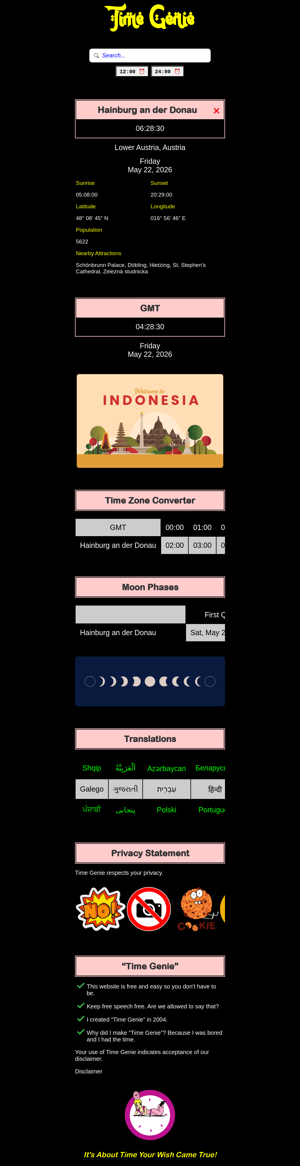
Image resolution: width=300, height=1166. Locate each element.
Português (215, 810)
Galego (92, 789)
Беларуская (215, 768)
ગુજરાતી (125, 789)
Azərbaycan (166, 768)
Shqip (91, 768)
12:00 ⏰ (132, 72)
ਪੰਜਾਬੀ (92, 809)
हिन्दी (215, 789)
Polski (166, 810)
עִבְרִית (166, 789)
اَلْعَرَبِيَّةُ (125, 768)
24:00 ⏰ (167, 72)
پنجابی (125, 810)
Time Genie (150, 19)
